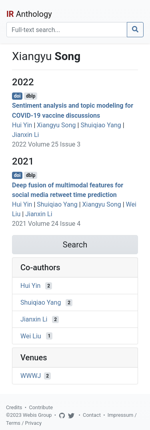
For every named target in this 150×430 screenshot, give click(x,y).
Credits (14, 407)
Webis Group (37, 415)
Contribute (41, 407)
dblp (30, 96)
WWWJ (30, 376)
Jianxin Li (25, 135)
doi (17, 96)
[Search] (66, 29)
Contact (92, 415)
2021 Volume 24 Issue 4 (46, 223)
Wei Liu (30, 336)
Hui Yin (22, 125)
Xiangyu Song (56, 125)
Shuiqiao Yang (100, 125)
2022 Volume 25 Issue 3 (46, 144)
